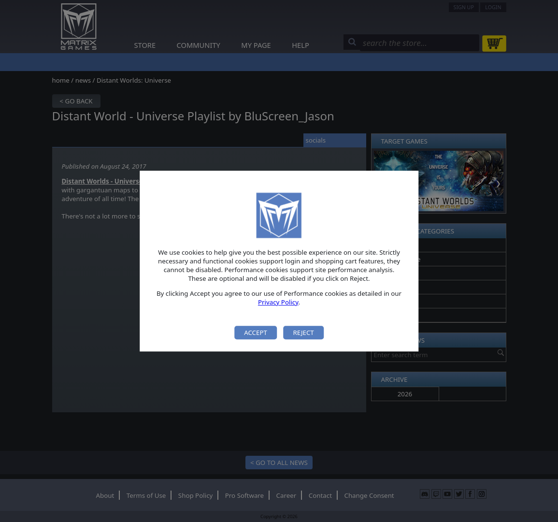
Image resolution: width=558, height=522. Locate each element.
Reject (303, 332)
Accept (255, 332)
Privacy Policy (278, 302)
